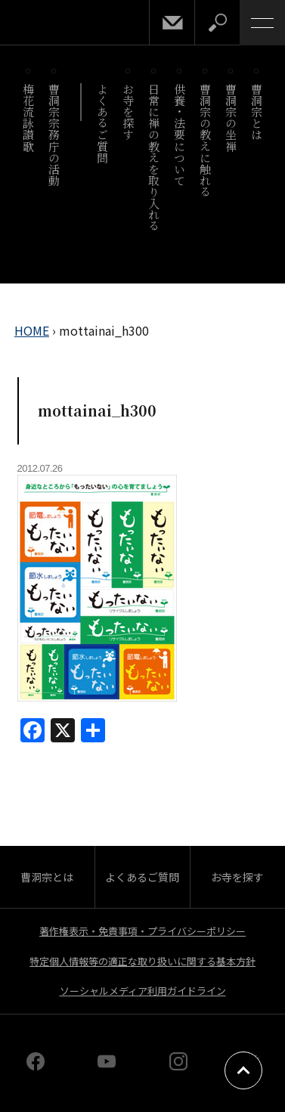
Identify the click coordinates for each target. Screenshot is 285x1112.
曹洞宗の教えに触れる (206, 140)
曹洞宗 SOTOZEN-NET (45, 24)
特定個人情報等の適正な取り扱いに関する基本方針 (142, 961)
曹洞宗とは (257, 112)
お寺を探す (129, 112)
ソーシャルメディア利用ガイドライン (143, 990)
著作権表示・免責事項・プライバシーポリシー (142, 931)
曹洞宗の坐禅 (232, 117)
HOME (31, 330)
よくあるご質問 (103, 123)
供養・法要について (180, 134)
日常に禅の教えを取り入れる (155, 157)
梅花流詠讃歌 (29, 117)
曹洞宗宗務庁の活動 (55, 134)
